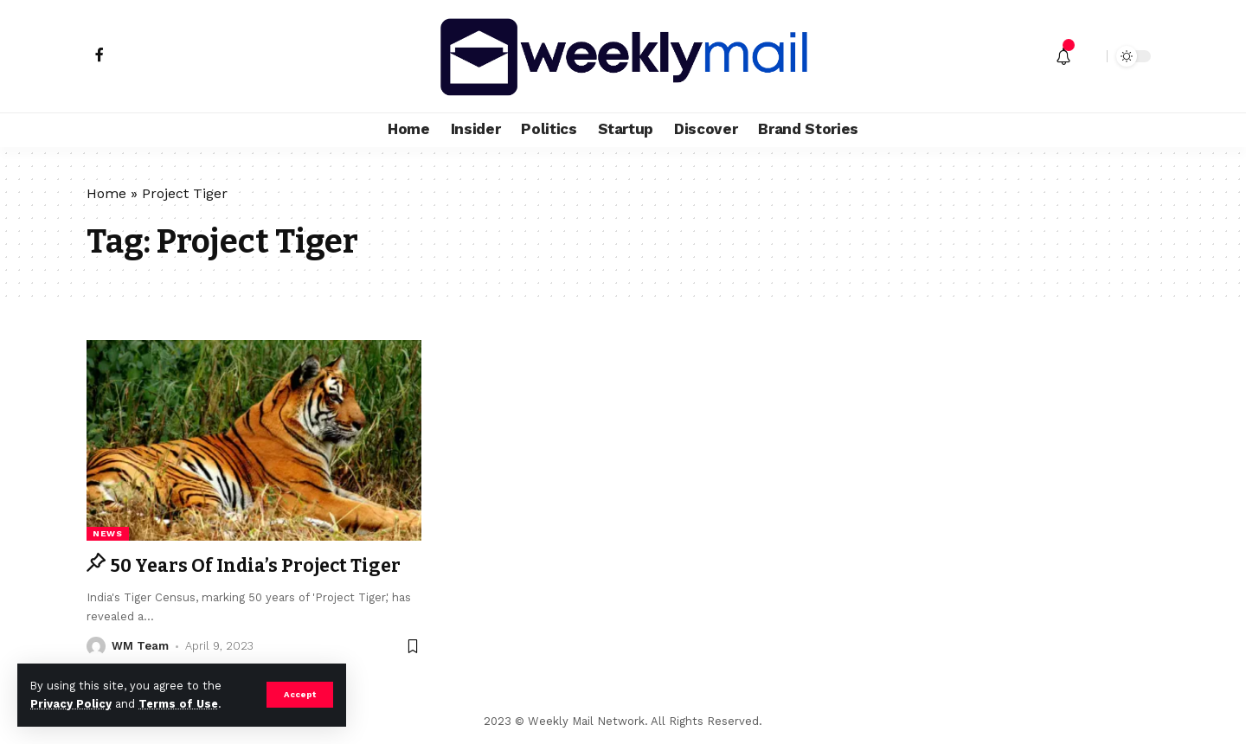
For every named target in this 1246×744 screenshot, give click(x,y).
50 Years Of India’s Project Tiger (255, 566)
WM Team (140, 645)
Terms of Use (178, 703)
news (108, 533)
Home (106, 193)
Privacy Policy (71, 703)
